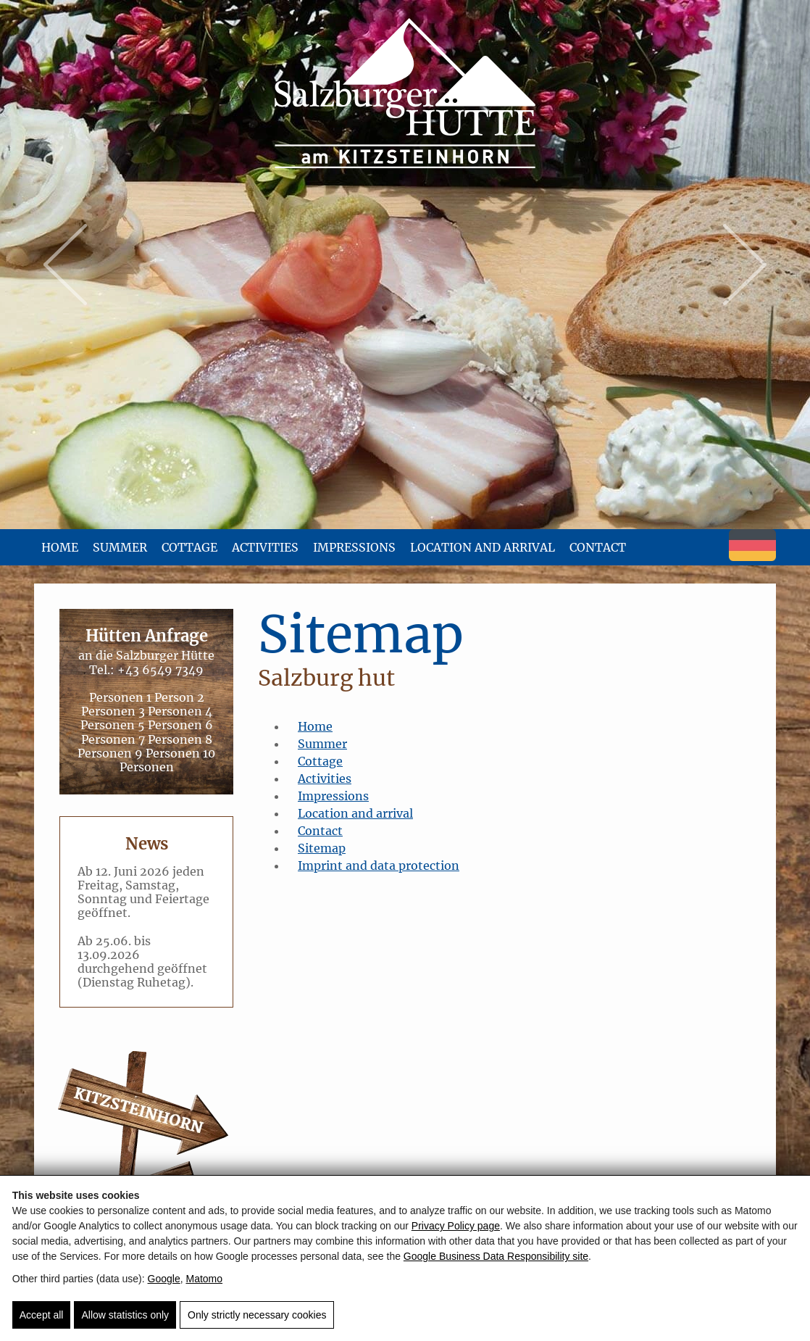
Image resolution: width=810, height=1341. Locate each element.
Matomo (203, 1278)
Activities (265, 547)
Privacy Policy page (456, 1226)
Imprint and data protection (378, 865)
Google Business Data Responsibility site (496, 1256)
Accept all (42, 1315)
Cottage (189, 547)
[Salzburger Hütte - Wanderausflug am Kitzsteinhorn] (405, 94)
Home (59, 547)
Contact (597, 547)
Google (164, 1278)
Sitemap (322, 848)
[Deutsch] (752, 556)
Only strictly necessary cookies (257, 1315)
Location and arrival (482, 547)
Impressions (354, 547)
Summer (120, 547)
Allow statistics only (125, 1315)
